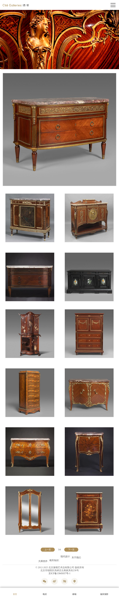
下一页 (70, 550)
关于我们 (76, 561)
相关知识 (54, 556)
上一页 (48, 550)
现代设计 (65, 558)
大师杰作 (43, 561)
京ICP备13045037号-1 (59, 573)
